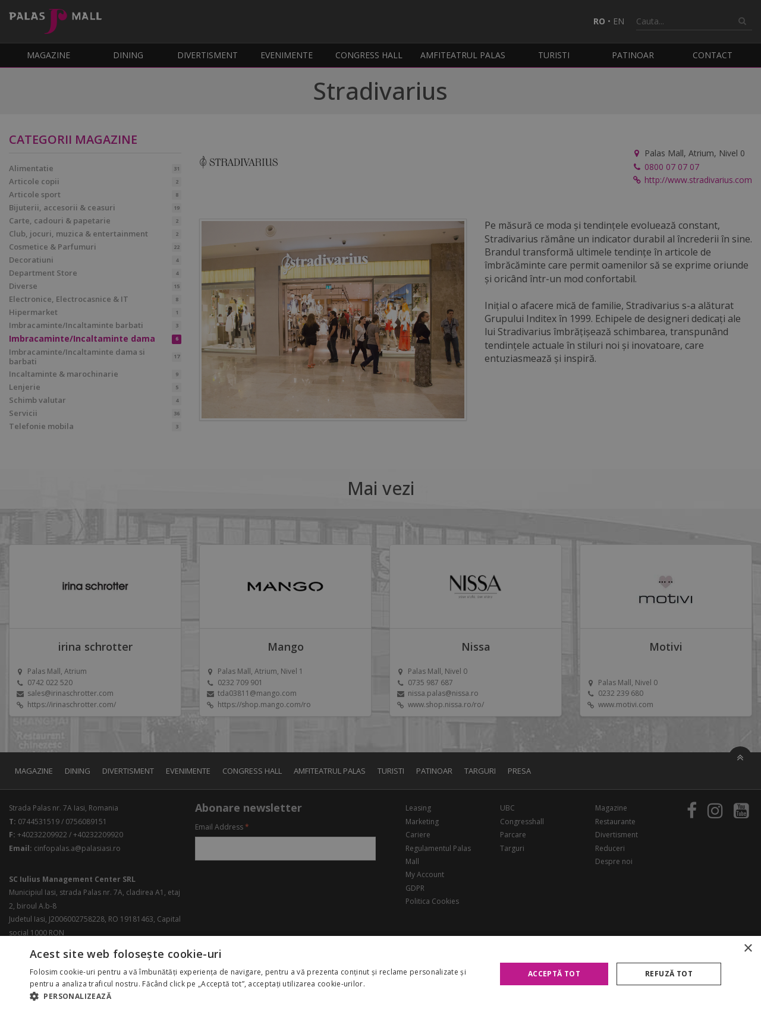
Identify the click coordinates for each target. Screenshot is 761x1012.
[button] (256, 996)
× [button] (747, 948)
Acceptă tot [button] (554, 974)
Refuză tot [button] (669, 974)
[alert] (380, 506)
